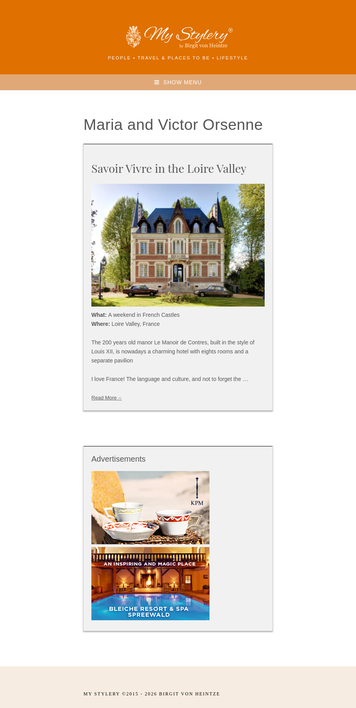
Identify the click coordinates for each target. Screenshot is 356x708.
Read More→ (106, 398)
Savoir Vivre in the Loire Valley (169, 168)
